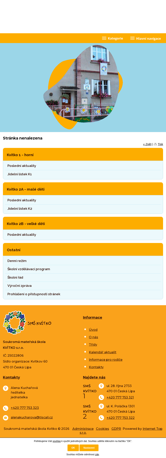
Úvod (93, 330)
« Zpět (147, 144)
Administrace (83, 429)
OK (73, 447)
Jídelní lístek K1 (19, 174)
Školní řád (15, 277)
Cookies (102, 429)
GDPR (116, 429)
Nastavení (89, 447)
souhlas (57, 441)
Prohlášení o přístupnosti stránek (33, 294)
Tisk (160, 144)
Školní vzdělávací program (28, 269)
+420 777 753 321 (120, 397)
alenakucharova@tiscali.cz (32, 417)
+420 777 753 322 (121, 418)
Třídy (93, 344)
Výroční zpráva (19, 286)
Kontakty (96, 367)
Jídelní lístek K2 (19, 209)
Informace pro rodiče (105, 360)
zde (97, 454)
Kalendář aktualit (102, 352)
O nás (93, 337)
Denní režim (16, 261)
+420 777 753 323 (25, 408)
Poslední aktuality (21, 166)
